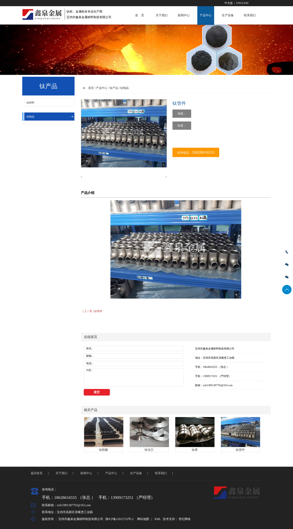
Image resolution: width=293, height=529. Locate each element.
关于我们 (162, 15)
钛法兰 (149, 449)
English (242, 2)
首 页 (139, 15)
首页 (91, 87)
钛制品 (30, 116)
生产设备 (228, 15)
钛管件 (240, 449)
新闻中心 (184, 15)
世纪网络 (185, 519)
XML (157, 519)
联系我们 (250, 15)
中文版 (228, 2)
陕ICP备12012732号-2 (119, 519)
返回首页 (37, 473)
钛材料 (30, 102)
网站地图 (143, 519)
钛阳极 (103, 449)
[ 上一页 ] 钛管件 (92, 311)
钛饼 (195, 449)
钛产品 (114, 87)
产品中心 (206, 15)
